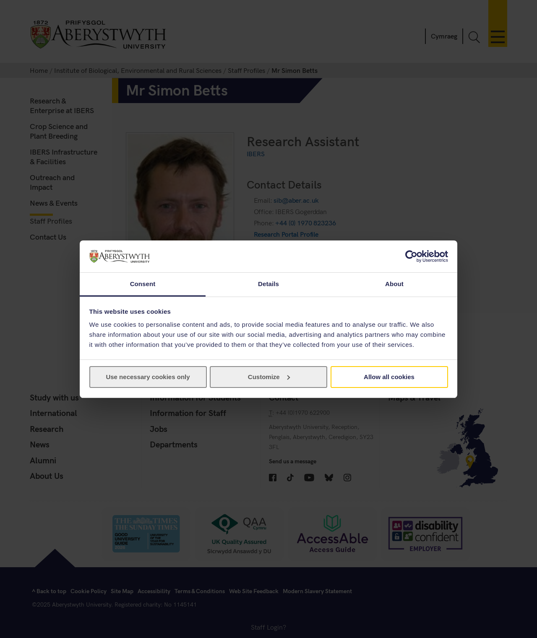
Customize (269, 376)
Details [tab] (268, 283)
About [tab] (394, 283)
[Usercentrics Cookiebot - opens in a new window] (411, 256)
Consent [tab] (143, 283)
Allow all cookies (389, 376)
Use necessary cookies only (148, 376)
